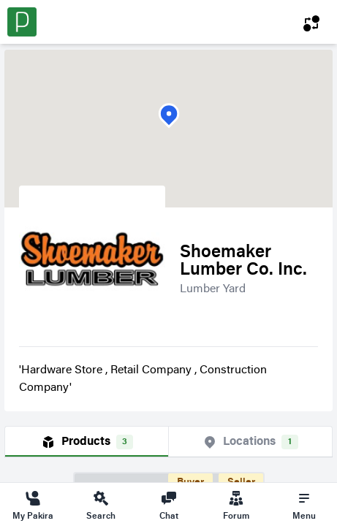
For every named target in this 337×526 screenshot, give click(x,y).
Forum (236, 505)
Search (101, 505)
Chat (168, 505)
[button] (169, 116)
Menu (304, 505)
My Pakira (32, 505)
